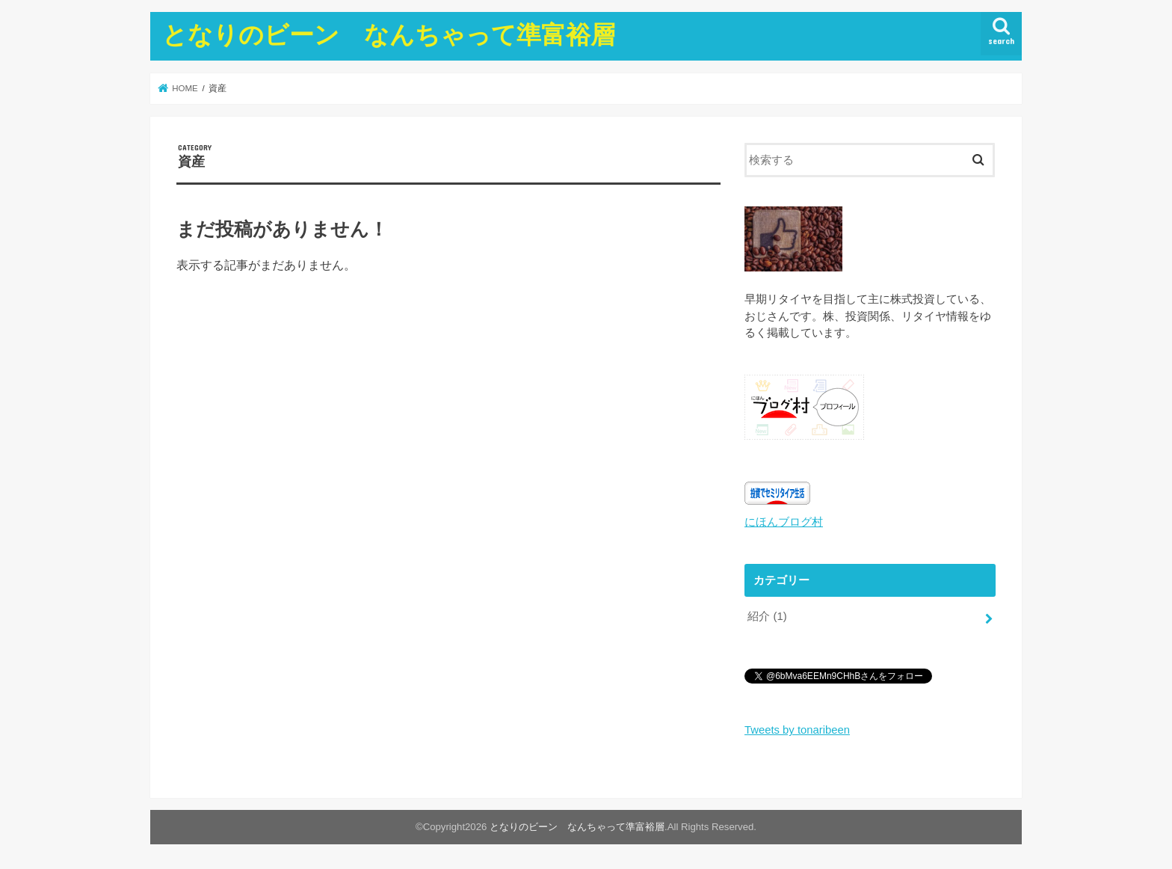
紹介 (766, 616)
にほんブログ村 (783, 522)
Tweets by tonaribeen (797, 730)
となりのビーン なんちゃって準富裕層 (388, 34)
